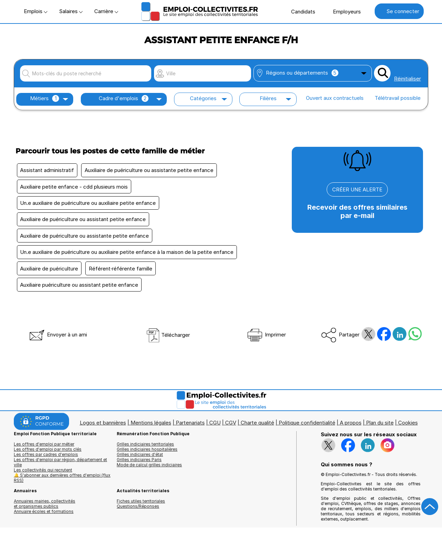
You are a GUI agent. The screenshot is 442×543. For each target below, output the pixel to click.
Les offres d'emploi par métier (44, 448)
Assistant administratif (48, 170)
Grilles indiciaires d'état (140, 458)
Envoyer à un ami (57, 339)
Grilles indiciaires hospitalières (147, 453)
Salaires (71, 11)
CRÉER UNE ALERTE (357, 189)
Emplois (35, 11)
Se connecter (399, 11)
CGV (230, 427)
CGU (215, 427)
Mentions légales (151, 427)
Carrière (106, 11)
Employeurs (343, 11)
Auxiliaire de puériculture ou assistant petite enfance (83, 221)
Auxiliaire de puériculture (50, 272)
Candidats (299, 11)
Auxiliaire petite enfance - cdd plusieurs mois (74, 187)
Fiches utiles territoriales (141, 505)
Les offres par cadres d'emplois (46, 458)
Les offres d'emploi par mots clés (47, 453)
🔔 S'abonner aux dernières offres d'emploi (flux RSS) (62, 482)
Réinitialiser (407, 78)
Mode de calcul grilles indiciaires (149, 469)
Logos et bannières (103, 427)
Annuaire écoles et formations (44, 515)
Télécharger (168, 339)
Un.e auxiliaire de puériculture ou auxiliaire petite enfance (88, 204)
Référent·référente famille (122, 272)
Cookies (408, 427)
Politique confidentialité (307, 427)
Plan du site (380, 427)
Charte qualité (257, 427)
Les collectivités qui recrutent (43, 474)
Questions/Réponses (138, 510)
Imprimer (266, 339)
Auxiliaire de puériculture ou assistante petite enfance (150, 170)
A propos (351, 427)
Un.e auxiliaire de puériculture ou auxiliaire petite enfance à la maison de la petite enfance (127, 255)
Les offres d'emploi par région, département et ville (60, 466)
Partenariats (190, 427)
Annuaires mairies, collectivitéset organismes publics (44, 508)
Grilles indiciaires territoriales (145, 448)
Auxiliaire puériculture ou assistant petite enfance (80, 289)
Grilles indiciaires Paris (139, 464)
